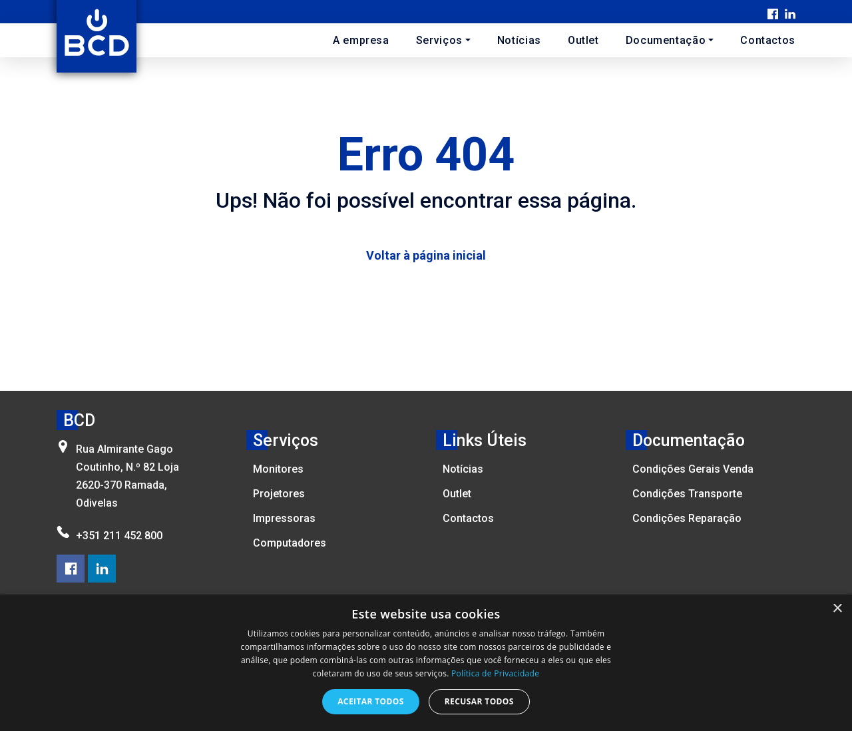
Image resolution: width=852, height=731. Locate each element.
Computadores (289, 543)
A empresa (361, 40)
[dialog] (426, 663)
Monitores (278, 469)
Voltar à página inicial (426, 255)
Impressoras (284, 518)
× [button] (837, 609)
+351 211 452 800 (119, 535)
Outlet (583, 40)
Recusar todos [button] (479, 701)
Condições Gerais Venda (692, 469)
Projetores (279, 493)
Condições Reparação (687, 518)
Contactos (767, 40)
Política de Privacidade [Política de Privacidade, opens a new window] (495, 673)
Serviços (439, 40)
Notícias (519, 40)
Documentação (666, 40)
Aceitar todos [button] (370, 701)
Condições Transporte (687, 493)
